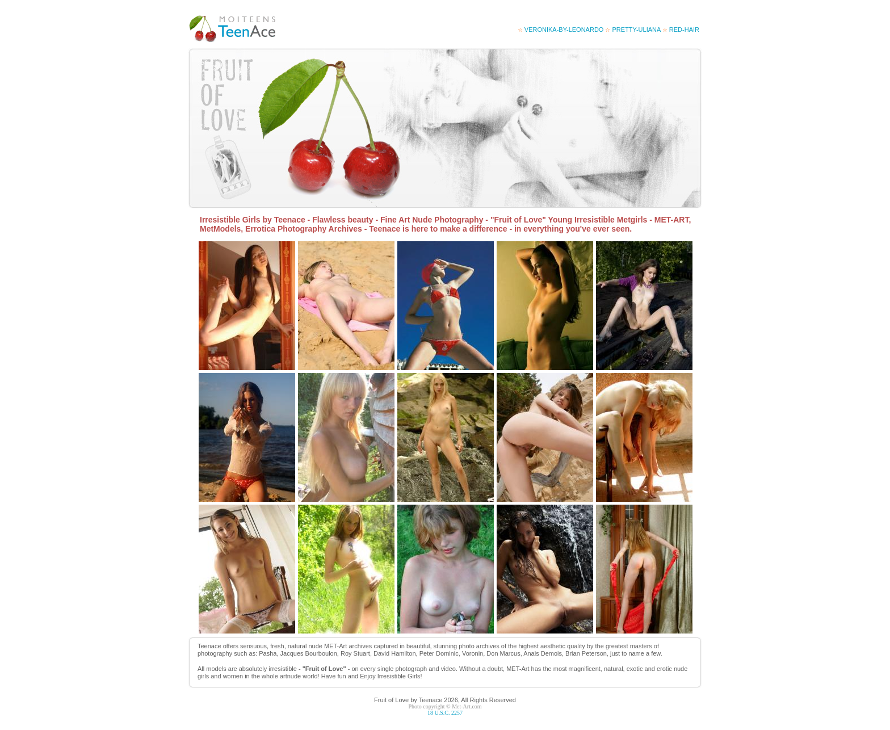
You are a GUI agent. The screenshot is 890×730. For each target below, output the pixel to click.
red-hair (680, 29)
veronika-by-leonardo (561, 29)
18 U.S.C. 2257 (445, 713)
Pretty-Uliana (632, 29)
